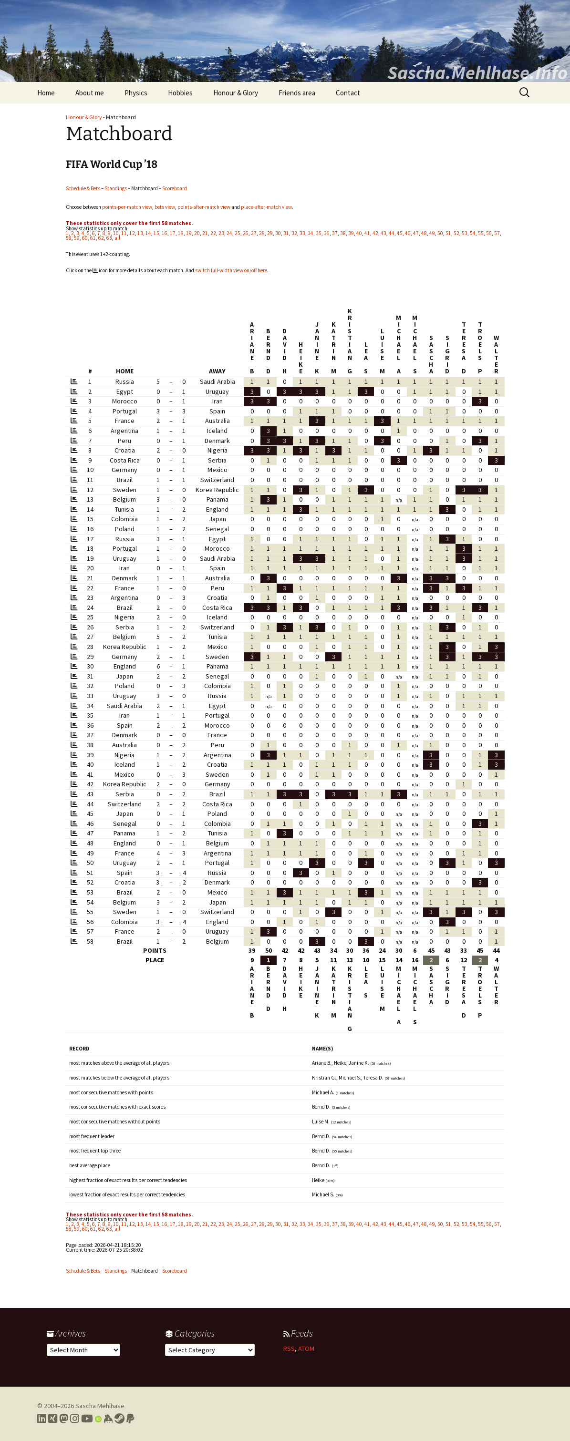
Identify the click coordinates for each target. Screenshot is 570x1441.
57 (497, 233)
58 (69, 238)
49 (432, 233)
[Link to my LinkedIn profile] (41, 1418)
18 (181, 233)
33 (302, 233)
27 (254, 233)
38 (343, 233)
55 (481, 233)
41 (367, 233)
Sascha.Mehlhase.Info (477, 72)
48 (424, 233)
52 (456, 233)
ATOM (306, 1348)
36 (327, 233)
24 (229, 233)
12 (132, 233)
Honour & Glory (235, 92)
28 (262, 233)
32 (294, 233)
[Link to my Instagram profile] (74, 1418)
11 (124, 233)
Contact (348, 92)
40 (359, 233)
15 (156, 233)
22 (213, 233)
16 (164, 233)
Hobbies (180, 92)
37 (335, 233)
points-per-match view (127, 207)
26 (246, 233)
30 (278, 233)
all (117, 238)
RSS (289, 1348)
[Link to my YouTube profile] (87, 1418)
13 (140, 233)
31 (286, 233)
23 (221, 233)
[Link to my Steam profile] (119, 1418)
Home (46, 92)
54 (473, 233)
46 (408, 233)
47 (416, 233)
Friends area (297, 92)
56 (489, 233)
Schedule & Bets (83, 188)
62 (101, 238)
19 (189, 233)
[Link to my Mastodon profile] (63, 1418)
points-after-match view (203, 207)
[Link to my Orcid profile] (98, 1418)
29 (270, 233)
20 (197, 233)
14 (148, 233)
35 (318, 233)
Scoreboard (174, 188)
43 (383, 233)
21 (205, 233)
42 (375, 233)
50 (440, 233)
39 (351, 233)
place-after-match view (266, 207)
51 (448, 233)
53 (464, 233)
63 (109, 238)
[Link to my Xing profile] (52, 1418)
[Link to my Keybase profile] (108, 1418)
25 (237, 233)
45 (400, 233)
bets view (165, 207)
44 (391, 233)
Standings (115, 188)
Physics (135, 92)
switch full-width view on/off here (231, 270)
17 (173, 233)
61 (93, 238)
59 (77, 238)
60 (85, 238)
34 (310, 233)
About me (89, 92)
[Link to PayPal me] (130, 1418)
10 (116, 233)
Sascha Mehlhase (99, 1405)
